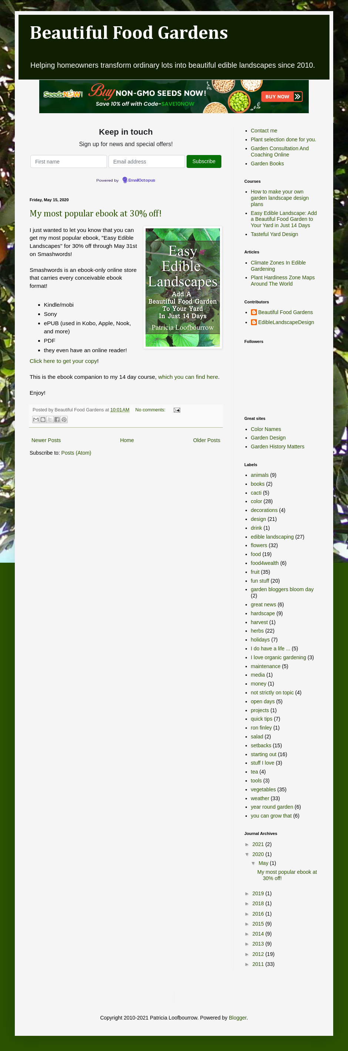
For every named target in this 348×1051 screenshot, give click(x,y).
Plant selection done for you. (284, 139)
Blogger (237, 1018)
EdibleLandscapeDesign (286, 322)
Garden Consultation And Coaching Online (280, 151)
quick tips (261, 719)
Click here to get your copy (63, 361)
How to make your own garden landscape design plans (280, 198)
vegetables (263, 789)
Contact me (264, 131)
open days (263, 701)
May (264, 863)
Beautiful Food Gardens (129, 33)
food (256, 554)
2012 (258, 954)
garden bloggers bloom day (282, 589)
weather (260, 798)
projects (260, 710)
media (258, 675)
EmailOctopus (141, 180)
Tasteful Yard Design (274, 234)
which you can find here (188, 377)
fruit (255, 572)
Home (127, 440)
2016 (258, 914)
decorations (264, 510)
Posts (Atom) (76, 453)
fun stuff (260, 581)
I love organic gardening (278, 657)
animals (260, 475)
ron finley (261, 728)
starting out (264, 754)
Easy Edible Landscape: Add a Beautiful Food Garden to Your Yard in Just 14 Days (284, 219)
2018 (258, 903)
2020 (258, 854)
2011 (258, 964)
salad (257, 737)
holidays (260, 640)
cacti (256, 493)
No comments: (151, 409)
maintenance (266, 666)
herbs (257, 631)
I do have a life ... (271, 648)
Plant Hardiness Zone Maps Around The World (283, 280)
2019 (258, 893)
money (259, 684)
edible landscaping (272, 537)
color (256, 501)
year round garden (272, 807)
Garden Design (268, 438)
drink (256, 528)
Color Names (266, 429)
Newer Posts (46, 440)
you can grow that (271, 816)
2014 (258, 934)
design (258, 519)
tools (256, 781)
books (258, 484)
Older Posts (206, 440)
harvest (259, 622)
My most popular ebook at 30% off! (95, 213)
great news (263, 604)
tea (254, 772)
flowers (259, 545)
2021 (258, 844)
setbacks (261, 745)
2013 (258, 944)
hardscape (263, 613)
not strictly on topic (272, 692)
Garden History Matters (278, 446)
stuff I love (263, 763)
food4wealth (265, 563)
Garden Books (267, 163)
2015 (258, 924)
